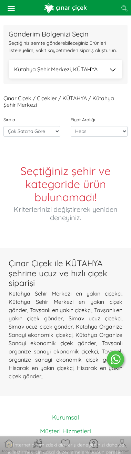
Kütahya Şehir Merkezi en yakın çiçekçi (65, 293)
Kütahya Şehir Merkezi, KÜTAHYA (64, 70)
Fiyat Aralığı (83, 119)
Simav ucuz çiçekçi (95, 318)
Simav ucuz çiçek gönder (41, 326)
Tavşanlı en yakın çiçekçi (60, 310)
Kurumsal (65, 417)
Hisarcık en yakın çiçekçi (41, 367)
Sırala (9, 119)
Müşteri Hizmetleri (65, 431)
